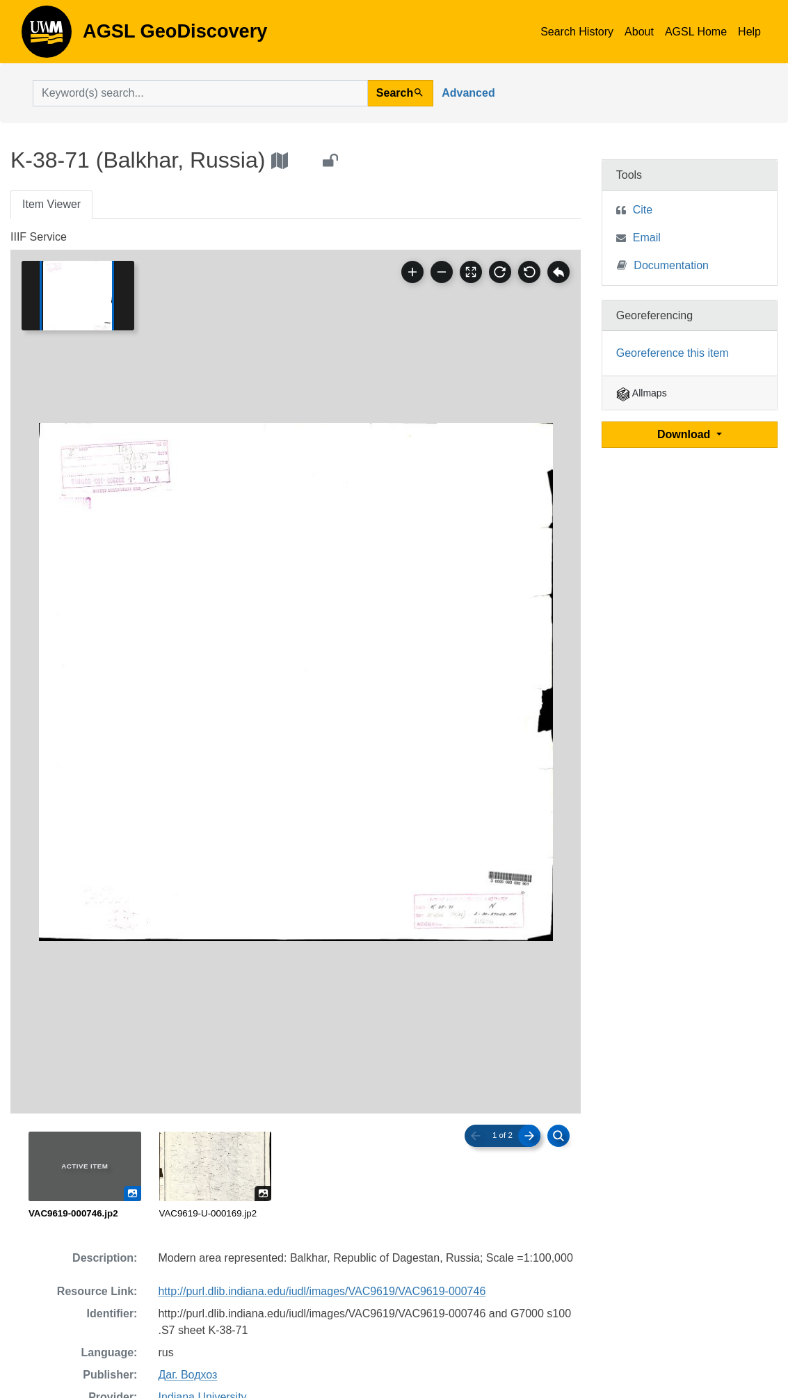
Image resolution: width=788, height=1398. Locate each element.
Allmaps (641, 393)
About (639, 32)
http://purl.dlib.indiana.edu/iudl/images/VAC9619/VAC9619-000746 (321, 1291)
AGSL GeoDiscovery (46, 36)
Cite (642, 210)
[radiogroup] (295, 1176)
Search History (576, 32)
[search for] (200, 93)
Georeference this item (672, 353)
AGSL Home (696, 32)
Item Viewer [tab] (51, 204)
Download (685, 434)
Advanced (468, 93)
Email (647, 237)
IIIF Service (38, 237)
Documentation (663, 264)
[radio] (85, 1176)
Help (749, 32)
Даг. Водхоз (187, 1375)
